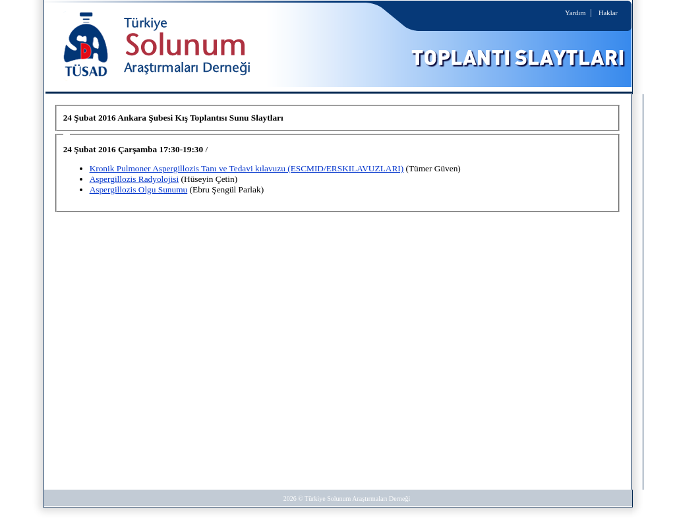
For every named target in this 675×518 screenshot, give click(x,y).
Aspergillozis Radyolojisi (134, 179)
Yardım (575, 12)
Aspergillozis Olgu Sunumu (139, 189)
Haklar (608, 12)
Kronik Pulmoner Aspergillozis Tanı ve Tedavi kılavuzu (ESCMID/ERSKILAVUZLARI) (247, 168)
